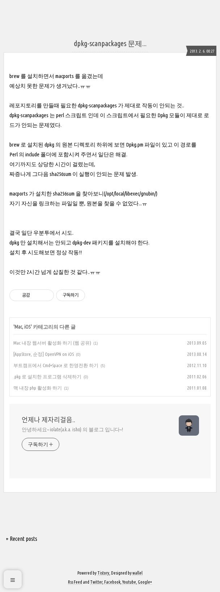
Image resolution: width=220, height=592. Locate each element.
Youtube (129, 582)
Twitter (96, 582)
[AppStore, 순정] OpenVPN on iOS (43, 354)
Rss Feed (75, 582)
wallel (137, 573)
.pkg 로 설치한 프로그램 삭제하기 (47, 376)
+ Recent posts (21, 538)
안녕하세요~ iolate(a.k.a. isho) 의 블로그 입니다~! (72, 429)
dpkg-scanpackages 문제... (110, 43)
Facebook (112, 582)
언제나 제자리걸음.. (48, 419)
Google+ (145, 582)
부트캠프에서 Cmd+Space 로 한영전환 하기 (55, 365)
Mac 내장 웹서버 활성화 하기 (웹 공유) (52, 342)
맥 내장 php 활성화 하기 (37, 387)
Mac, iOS (22, 327)
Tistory (103, 573)
